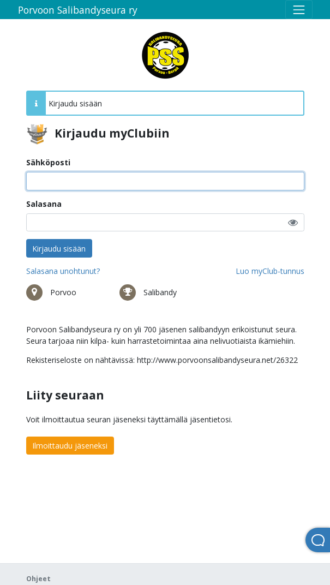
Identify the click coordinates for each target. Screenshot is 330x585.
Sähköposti (48, 162)
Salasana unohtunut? (63, 271)
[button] (293, 222)
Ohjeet (38, 578)
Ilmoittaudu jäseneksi (69, 445)
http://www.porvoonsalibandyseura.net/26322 (217, 360)
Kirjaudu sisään (59, 248)
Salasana (44, 204)
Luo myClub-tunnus (270, 271)
